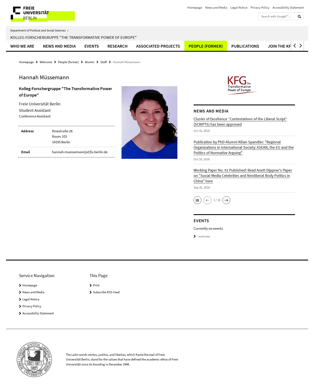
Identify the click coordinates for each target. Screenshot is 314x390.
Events (91, 46)
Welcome (46, 62)
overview (202, 236)
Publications (245, 46)
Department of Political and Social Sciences (39, 30)
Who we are (22, 46)
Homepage (194, 7)
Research (117, 46)
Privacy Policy (260, 7)
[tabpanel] (98, 124)
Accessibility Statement (288, 7)
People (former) (206, 46)
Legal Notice (238, 7)
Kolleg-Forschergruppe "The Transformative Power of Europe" (73, 37)
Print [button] (96, 285)
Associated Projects (158, 46)
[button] (294, 46)
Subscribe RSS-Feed (106, 292)
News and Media (216, 7)
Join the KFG (281, 46)
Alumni (89, 62)
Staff (103, 62)
